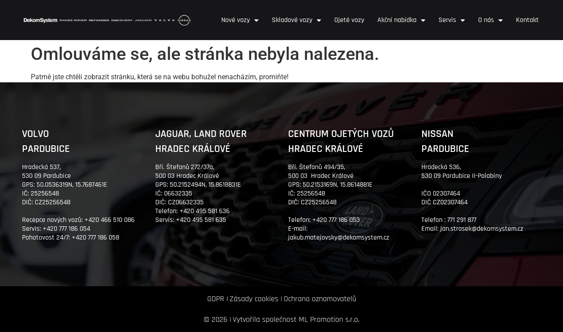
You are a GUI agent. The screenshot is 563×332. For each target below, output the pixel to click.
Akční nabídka (401, 20)
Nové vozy (240, 20)
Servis (452, 20)
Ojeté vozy (349, 20)
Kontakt (527, 20)
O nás (490, 20)
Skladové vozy (296, 20)
